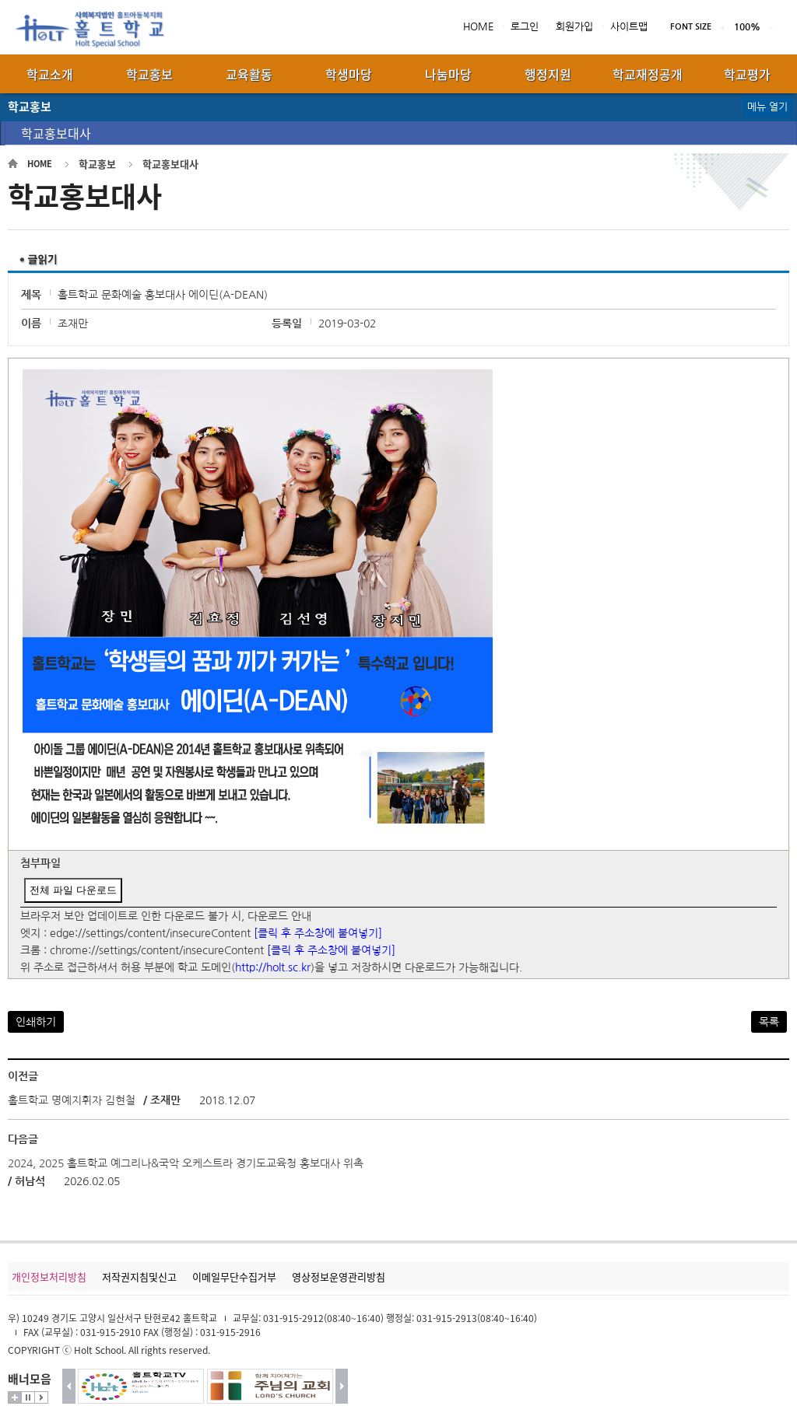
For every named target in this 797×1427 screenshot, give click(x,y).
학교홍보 (97, 163)
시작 (41, 1397)
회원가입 (574, 27)
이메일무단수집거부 (234, 1276)
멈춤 (28, 1397)
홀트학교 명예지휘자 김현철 (73, 1100)
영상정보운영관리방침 (338, 1276)
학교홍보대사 (56, 133)
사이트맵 (629, 27)
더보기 (15, 1397)
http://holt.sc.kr (273, 967)
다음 (342, 1386)
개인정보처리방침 (49, 1276)
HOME (478, 27)
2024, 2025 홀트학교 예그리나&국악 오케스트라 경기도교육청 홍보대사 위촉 (185, 1163)
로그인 (525, 27)
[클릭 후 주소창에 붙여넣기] (318, 933)
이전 (68, 1386)
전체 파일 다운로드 (73, 890)
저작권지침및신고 (139, 1276)
